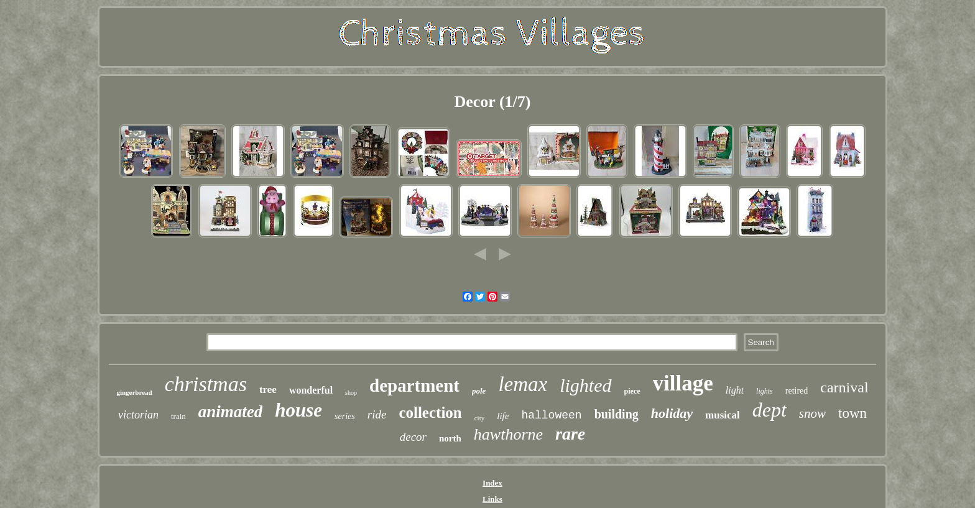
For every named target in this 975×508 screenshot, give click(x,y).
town (852, 413)
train (178, 416)
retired (796, 390)
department (414, 385)
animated (230, 411)
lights (764, 391)
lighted (585, 385)
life (503, 416)
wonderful (311, 390)
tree (268, 389)
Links (492, 499)
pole (479, 390)
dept (769, 410)
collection (430, 412)
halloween (551, 415)
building (616, 414)
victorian (138, 415)
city (479, 418)
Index (492, 482)
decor (413, 436)
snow (812, 413)
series (345, 416)
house (298, 410)
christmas (206, 383)
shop (351, 392)
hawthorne (508, 434)
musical (722, 415)
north (450, 438)
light (735, 390)
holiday (672, 413)
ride (377, 414)
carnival (844, 387)
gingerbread (134, 392)
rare (570, 433)
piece (632, 391)
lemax (522, 384)
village (683, 383)
